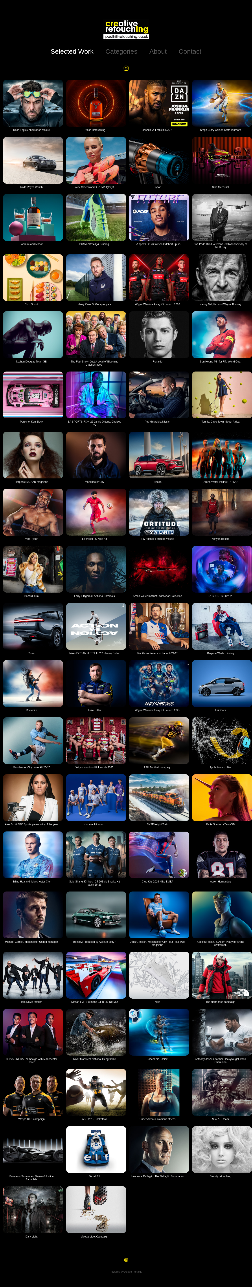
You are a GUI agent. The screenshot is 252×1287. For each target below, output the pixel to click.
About (158, 51)
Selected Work (72, 51)
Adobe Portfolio (133, 1271)
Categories (121, 51)
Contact (189, 51)
